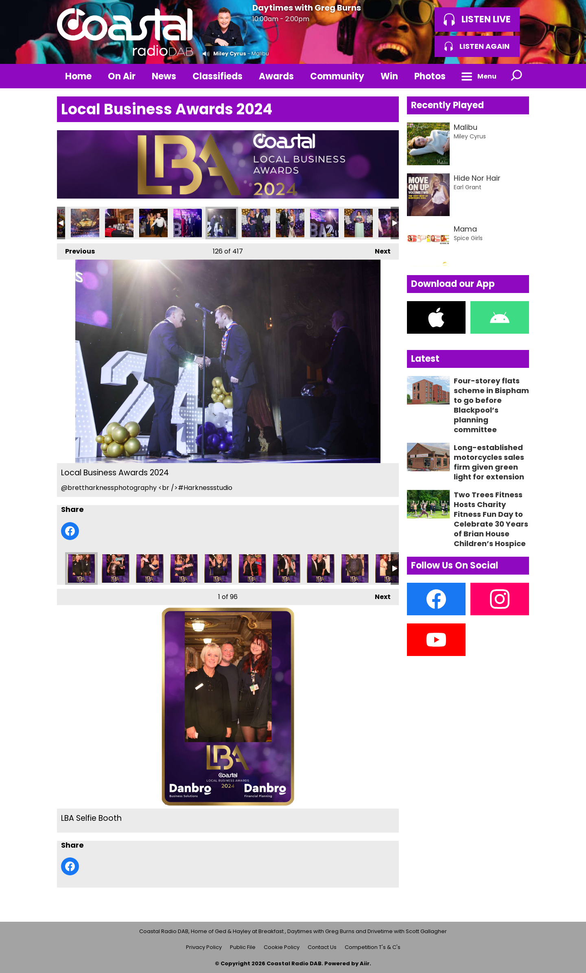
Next (379, 249)
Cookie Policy (282, 947)
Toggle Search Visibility (517, 76)
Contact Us (322, 947)
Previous (76, 249)
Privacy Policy (204, 947)
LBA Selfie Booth (81, 568)
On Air (122, 76)
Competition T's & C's (372, 947)
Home (78, 76)
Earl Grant (467, 187)
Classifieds (217, 76)
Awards (276, 76)
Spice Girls (468, 238)
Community (337, 76)
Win (389, 76)
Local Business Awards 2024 (85, 223)
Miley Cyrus (229, 53)
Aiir (365, 963)
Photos (430, 76)
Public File (243, 947)
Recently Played (447, 105)
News (164, 76)
